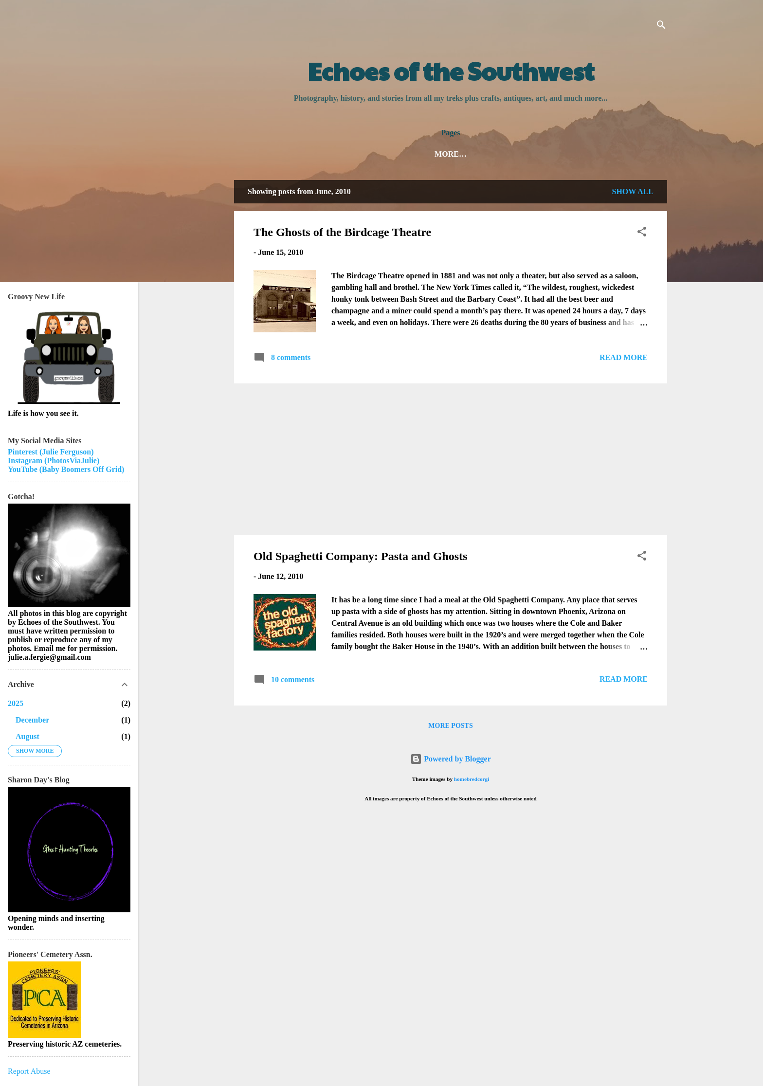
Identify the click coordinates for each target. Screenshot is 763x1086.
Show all (633, 191)
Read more (624, 357)
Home (385, 154)
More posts (450, 725)
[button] (642, 233)
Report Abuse (29, 1071)
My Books (507, 154)
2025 (15, 703)
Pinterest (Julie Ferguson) (51, 452)
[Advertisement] (450, 459)
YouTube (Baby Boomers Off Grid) (66, 469)
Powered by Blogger (450, 759)
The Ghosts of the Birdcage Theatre (342, 232)
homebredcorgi (472, 779)
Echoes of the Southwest (451, 71)
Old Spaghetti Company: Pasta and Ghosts (360, 556)
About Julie (442, 154)
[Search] (661, 26)
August (27, 736)
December (32, 720)
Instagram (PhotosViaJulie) (53, 460)
